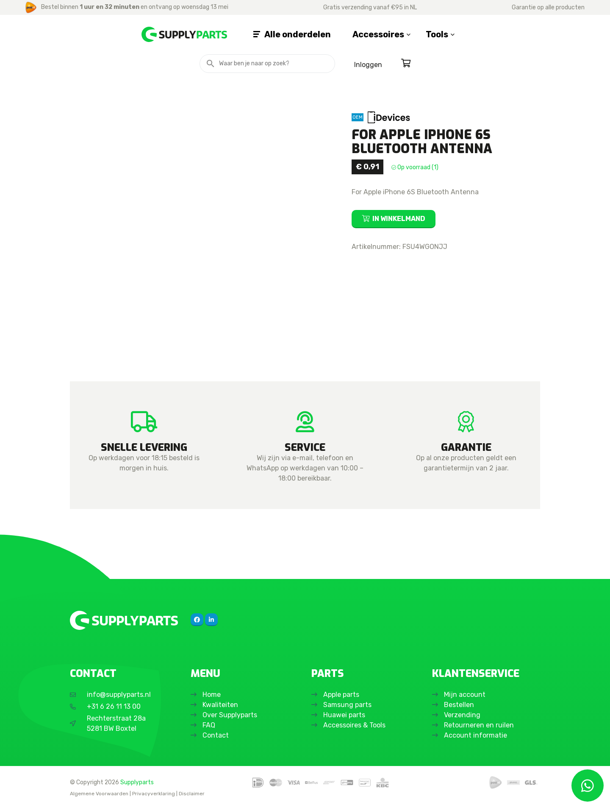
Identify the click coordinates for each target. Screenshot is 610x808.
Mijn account (465, 695)
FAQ (209, 725)
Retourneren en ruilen (480, 725)
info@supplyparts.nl (119, 695)
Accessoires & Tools (355, 725)
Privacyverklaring (153, 794)
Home (212, 695)
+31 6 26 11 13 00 (114, 706)
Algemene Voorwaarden (99, 794)
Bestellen (460, 705)
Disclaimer (192, 794)
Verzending (463, 715)
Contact (216, 735)
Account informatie (476, 735)
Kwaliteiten (221, 705)
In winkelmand (398, 219)
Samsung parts (348, 705)
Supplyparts (137, 782)
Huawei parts (345, 715)
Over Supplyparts (230, 715)
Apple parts (342, 695)
